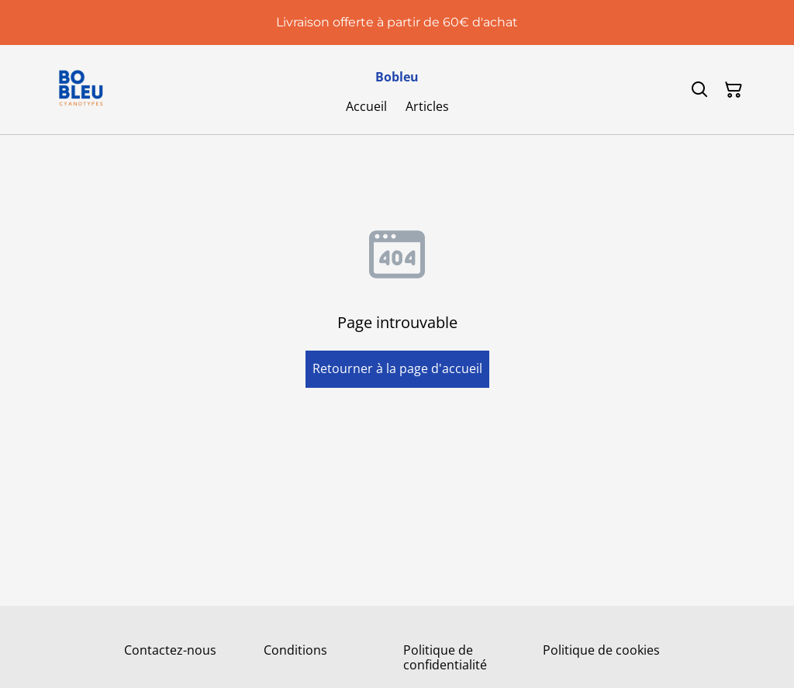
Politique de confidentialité (445, 657)
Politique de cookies (601, 650)
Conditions (295, 650)
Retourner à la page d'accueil (397, 368)
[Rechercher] (699, 90)
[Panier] (733, 90)
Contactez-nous (170, 650)
